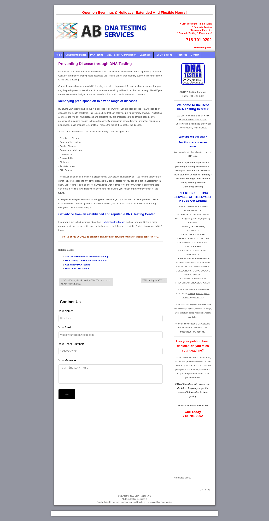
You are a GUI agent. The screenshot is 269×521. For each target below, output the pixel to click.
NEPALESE (198, 298)
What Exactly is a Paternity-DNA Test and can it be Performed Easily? (85, 282)
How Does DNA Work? (77, 268)
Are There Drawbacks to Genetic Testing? (87, 256)
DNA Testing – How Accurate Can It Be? (86, 260)
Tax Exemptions (163, 55)
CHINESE (186, 298)
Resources (181, 55)
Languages (146, 55)
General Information (76, 55)
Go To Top (205, 490)
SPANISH (191, 294)
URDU (206, 294)
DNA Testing (96, 55)
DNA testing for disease (113, 222)
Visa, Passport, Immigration (121, 55)
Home (59, 55)
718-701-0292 (199, 39)
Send (67, 397)
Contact (195, 55)
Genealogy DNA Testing (77, 264)
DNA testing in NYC (154, 280)
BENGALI (199, 294)
